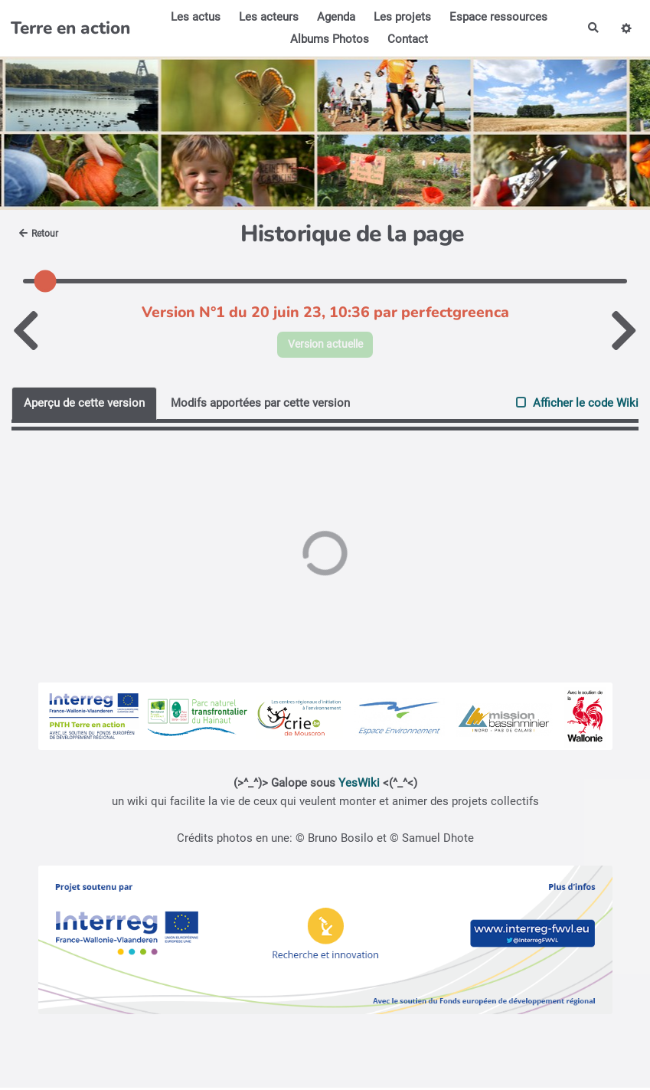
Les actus (193, 17)
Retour (41, 233)
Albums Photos (327, 39)
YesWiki (359, 785)
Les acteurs (266, 17)
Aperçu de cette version (84, 404)
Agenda (334, 17)
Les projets (400, 17)
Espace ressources (496, 17)
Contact (405, 39)
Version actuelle (325, 345)
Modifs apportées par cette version (260, 404)
